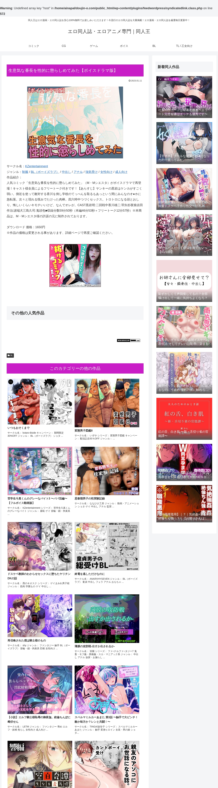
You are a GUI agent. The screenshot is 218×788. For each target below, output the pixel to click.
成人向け (121, 172)
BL (10, 355)
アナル (78, 172)
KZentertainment (36, 166)
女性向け (106, 172)
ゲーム (174, 777)
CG (165, 777)
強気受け (91, 172)
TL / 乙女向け (206, 777)
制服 (25, 172)
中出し (66, 172)
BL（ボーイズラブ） (45, 172)
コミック (155, 777)
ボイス (185, 777)
